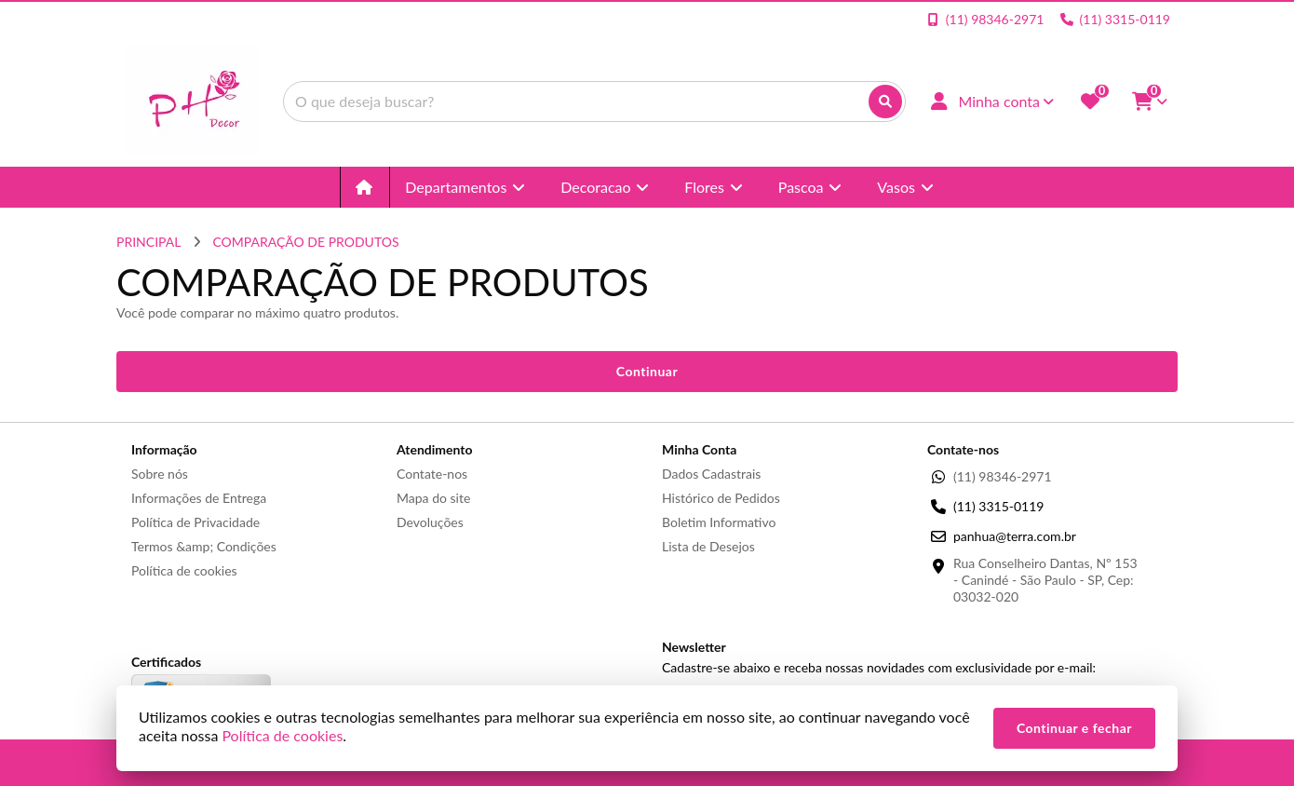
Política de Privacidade (195, 522)
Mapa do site (433, 498)
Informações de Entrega (198, 498)
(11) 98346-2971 (1002, 476)
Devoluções (430, 522)
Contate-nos (432, 473)
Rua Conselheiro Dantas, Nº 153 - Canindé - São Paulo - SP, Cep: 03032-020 (1045, 579)
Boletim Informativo (718, 522)
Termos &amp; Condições (203, 546)
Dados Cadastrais (711, 473)
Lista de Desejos (708, 546)
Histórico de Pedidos (721, 498)
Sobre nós (159, 473)
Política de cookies (184, 570)
